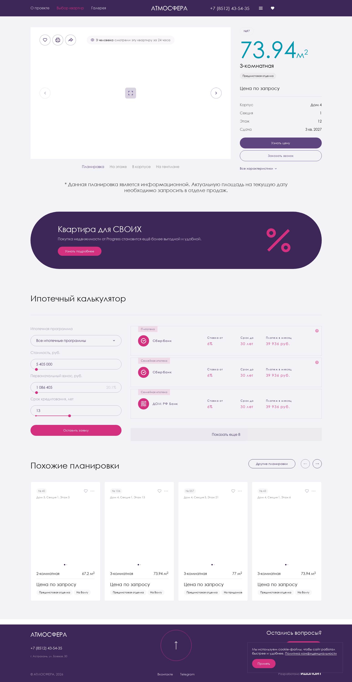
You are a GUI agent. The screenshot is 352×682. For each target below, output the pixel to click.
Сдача (246, 129)
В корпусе (141, 166)
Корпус (246, 105)
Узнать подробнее (79, 251)
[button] (317, 469)
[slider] (36, 369)
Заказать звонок (281, 156)
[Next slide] (216, 93)
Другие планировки (272, 469)
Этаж (244, 121)
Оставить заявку (76, 430)
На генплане (167, 166)
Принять (264, 663)
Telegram (187, 674)
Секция (246, 113)
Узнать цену (280, 143)
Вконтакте (165, 674)
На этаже (118, 166)
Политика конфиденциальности (311, 653)
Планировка (93, 166)
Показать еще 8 (226, 439)
